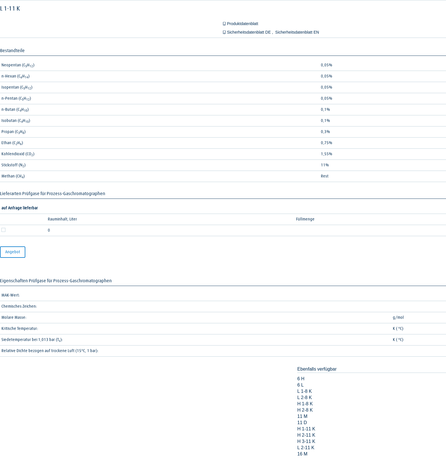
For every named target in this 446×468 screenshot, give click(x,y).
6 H (300, 378)
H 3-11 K (306, 441)
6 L (300, 385)
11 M (302, 416)
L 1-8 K (304, 391)
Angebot (12, 252)
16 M (302, 453)
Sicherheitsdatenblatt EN (297, 32)
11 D (302, 422)
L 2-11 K (305, 447)
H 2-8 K (305, 410)
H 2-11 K (306, 435)
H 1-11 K (306, 428)
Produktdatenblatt (242, 23)
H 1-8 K (305, 403)
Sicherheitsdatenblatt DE (249, 32)
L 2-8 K (304, 397)
